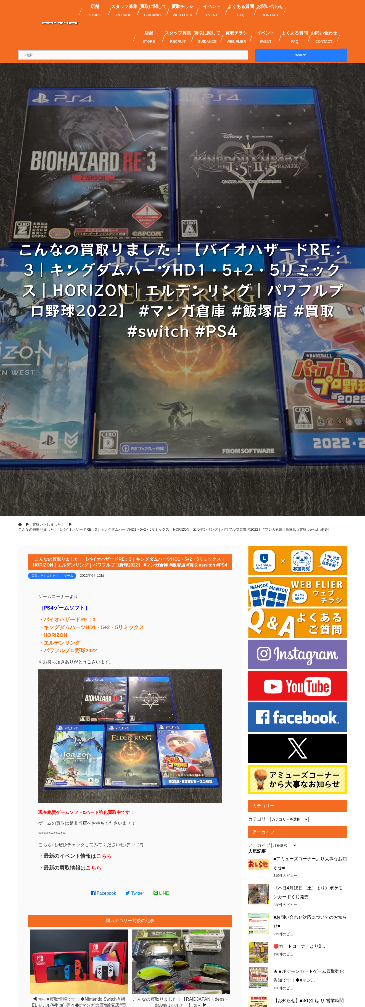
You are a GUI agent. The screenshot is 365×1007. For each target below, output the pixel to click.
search (300, 55)
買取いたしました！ (45, 575)
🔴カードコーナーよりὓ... (299, 946)
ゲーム (68, 575)
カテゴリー (259, 819)
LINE (161, 893)
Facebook (103, 893)
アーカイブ (259, 845)
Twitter (134, 893)
